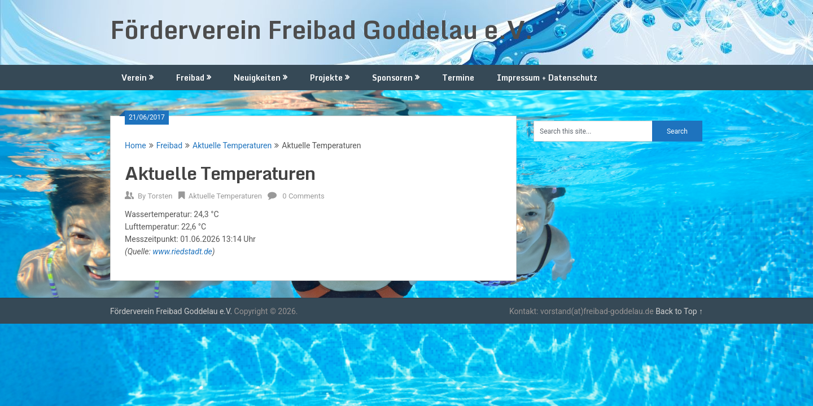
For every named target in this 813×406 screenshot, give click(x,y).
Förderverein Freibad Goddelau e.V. (322, 29)
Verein (134, 77)
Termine (458, 77)
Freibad (190, 77)
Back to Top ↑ (679, 311)
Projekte (326, 77)
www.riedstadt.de (182, 251)
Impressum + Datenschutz (547, 77)
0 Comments (303, 196)
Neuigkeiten (257, 77)
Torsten (159, 196)
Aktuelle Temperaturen (232, 145)
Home (135, 145)
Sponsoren (392, 77)
